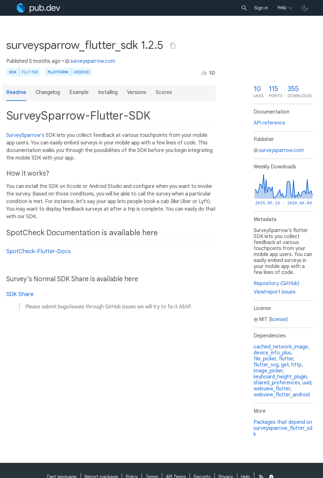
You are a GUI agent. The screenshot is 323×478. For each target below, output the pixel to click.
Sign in (261, 8)
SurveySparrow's (25, 135)
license (278, 319)
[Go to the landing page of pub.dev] (38, 8)
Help (282, 7)
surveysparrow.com (90, 61)
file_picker (265, 359)
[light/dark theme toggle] (305, 8)
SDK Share (19, 294)
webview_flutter (272, 389)
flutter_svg (266, 365)
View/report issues (275, 292)
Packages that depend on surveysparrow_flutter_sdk (283, 428)
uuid (306, 383)
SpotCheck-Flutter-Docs (38, 251)
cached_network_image (281, 347)
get (285, 365)
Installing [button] (108, 92)
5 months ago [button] (45, 61)
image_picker (268, 371)
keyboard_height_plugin (280, 377)
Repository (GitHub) (276, 283)
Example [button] (79, 92)
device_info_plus (272, 353)
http (296, 365)
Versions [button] (136, 92)
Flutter (30, 72)
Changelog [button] (48, 92)
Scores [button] (164, 92)
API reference (269, 123)
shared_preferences (277, 383)
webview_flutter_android (282, 395)
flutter (286, 359)
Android (81, 72)
